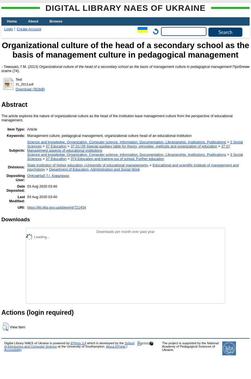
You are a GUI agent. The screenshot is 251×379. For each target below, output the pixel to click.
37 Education (56, 146)
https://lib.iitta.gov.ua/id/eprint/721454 (56, 207)
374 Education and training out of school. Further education (117, 159)
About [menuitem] (33, 21)
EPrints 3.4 (78, 343)
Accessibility (13, 349)
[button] (5, 327)
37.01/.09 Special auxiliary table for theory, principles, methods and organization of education (143, 146)
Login (8, 29)
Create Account (29, 29)
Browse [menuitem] (56, 21)
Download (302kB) (30, 89)
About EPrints (116, 346)
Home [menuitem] (12, 21)
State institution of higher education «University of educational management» (87, 165)
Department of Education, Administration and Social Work (94, 169)
